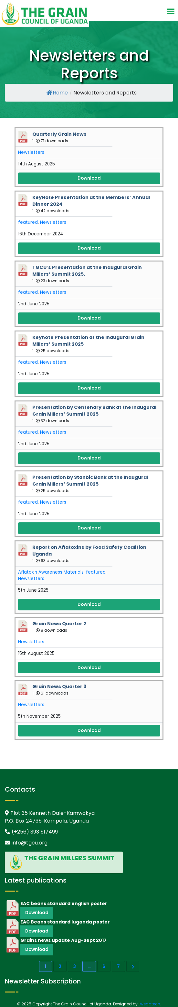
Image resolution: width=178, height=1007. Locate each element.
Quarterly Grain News (59, 134)
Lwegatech (149, 1004)
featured (28, 222)
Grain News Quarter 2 (59, 623)
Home (57, 92)
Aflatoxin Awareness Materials (51, 572)
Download (89, 178)
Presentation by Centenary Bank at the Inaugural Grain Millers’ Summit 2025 (94, 410)
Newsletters (31, 152)
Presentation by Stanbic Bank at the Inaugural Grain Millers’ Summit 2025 (90, 480)
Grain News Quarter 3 (59, 686)
